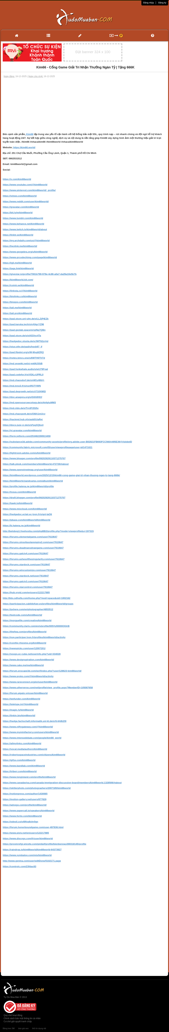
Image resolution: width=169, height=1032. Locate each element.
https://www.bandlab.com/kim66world (24, 765)
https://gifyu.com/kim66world (19, 760)
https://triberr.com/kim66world (20, 771)
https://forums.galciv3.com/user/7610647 (25, 581)
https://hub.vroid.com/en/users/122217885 (26, 592)
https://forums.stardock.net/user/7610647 (26, 575)
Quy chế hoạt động (13, 1015)
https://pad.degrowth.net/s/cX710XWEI (24, 391)
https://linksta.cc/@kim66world (20, 290)
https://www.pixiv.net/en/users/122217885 (26, 833)
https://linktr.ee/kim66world (18, 235)
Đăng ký (162, 2)
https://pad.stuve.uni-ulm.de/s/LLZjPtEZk (26, 318)
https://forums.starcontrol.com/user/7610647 (28, 587)
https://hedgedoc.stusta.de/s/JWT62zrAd (25, 341)
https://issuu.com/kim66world (19, 492)
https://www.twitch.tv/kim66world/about (25, 229)
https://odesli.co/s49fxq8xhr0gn (20, 821)
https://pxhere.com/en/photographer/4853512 (28, 609)
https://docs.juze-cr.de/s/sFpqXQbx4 (23, 425)
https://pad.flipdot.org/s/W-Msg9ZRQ (23, 352)
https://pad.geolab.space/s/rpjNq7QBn (24, 330)
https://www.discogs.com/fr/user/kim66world (28, 838)
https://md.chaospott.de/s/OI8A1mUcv (24, 413)
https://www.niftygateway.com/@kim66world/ (28, 726)
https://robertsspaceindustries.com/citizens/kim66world (34, 754)
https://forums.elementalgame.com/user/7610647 (30, 536)
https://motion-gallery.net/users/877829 (24, 799)
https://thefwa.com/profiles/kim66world (25, 631)
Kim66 (29, 134)
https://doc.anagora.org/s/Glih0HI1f (22, 397)
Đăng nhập (148, 2)
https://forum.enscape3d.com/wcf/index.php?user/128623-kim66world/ (42, 670)
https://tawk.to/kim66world (17, 503)
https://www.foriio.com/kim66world (22, 816)
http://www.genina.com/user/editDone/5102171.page (32, 860)
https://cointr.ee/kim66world (18, 285)
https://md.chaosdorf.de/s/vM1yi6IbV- (24, 380)
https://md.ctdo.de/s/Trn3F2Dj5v (21, 408)
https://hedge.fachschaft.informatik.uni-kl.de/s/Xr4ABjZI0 (34, 721)
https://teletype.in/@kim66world (20, 704)
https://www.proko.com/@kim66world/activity (28, 676)
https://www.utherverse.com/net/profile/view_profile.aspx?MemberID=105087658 (48, 687)
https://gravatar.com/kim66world (21, 207)
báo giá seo (23, 1028)
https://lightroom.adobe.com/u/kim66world (26, 453)
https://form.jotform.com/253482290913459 (27, 436)
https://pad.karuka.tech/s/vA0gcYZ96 (23, 324)
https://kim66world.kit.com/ (18, 279)
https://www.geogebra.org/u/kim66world (25, 251)
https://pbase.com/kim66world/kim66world (26, 520)
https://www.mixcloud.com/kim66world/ (25, 508)
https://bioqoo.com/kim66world (20, 302)
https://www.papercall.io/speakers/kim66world (28, 810)
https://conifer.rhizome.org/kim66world (24, 643)
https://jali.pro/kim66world (17, 313)
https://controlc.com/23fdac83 (19, 866)
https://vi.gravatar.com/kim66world (22, 430)
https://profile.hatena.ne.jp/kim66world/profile (28, 486)
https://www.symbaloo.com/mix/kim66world (27, 855)
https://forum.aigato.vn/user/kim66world (25, 693)
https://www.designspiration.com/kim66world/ (28, 659)
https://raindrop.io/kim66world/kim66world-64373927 (32, 849)
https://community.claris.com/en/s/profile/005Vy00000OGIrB (36, 626)
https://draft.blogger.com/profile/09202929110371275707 (34, 497)
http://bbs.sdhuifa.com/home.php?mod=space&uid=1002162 (36, 598)
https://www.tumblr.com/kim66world (23, 218)
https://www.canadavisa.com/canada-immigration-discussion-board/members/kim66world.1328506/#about (62, 782)
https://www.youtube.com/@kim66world (25, 184)
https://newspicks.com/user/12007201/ (24, 648)
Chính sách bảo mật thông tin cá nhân (22, 1018)
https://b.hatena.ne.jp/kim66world (21, 525)
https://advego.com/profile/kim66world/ (25, 805)
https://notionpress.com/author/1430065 (25, 793)
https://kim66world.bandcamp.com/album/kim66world (33, 481)
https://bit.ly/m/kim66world (18, 212)
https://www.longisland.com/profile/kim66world (29, 777)
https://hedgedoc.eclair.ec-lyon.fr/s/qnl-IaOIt (27, 514)
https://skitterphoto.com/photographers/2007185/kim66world (37, 788)
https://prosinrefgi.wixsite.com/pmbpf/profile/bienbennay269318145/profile (44, 844)
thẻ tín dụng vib (39, 1028)
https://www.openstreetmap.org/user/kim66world (30, 469)
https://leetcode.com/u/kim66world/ (22, 615)
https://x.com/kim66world (17, 179)
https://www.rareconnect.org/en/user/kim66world (30, 682)
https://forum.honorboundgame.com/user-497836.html (33, 827)
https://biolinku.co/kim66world (20, 296)
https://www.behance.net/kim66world (23, 223)
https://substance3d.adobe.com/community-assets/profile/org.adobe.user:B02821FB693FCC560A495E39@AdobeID (67, 441)
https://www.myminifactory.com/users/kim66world (31, 732)
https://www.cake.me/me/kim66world (23, 665)
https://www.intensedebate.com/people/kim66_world (32, 737)
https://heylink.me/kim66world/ (20, 246)
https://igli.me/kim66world (17, 262)
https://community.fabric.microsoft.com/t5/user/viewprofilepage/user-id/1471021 (47, 447)
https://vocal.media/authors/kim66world (25, 749)
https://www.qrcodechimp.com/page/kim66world (30, 257)
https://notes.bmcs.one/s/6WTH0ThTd (24, 358)
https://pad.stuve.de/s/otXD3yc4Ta (22, 335)
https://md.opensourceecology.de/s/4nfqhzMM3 (29, 402)
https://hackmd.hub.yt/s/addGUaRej (23, 419)
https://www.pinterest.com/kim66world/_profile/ (29, 190)
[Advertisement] (84, 105)
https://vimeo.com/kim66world (20, 195)
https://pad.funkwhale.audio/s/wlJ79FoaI (25, 369)
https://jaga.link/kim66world (18, 268)
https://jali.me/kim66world (17, 307)
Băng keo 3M (9, 1028)
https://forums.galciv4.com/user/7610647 (25, 553)
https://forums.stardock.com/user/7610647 (26, 564)
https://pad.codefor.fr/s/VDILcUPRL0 (23, 374)
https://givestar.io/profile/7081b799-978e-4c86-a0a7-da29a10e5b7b (40, 274)
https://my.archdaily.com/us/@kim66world (26, 240)
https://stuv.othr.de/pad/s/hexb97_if (22, 346)
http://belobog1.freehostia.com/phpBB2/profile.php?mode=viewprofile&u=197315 (48, 531)
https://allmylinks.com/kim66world (22, 743)
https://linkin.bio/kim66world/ (19, 715)
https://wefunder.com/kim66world (21, 698)
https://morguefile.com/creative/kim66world (27, 620)
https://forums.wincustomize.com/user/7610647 (29, 570)
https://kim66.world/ (24, 147)
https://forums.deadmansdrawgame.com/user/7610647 (33, 547)
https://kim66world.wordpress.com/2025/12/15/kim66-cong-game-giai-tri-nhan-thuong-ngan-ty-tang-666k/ (61, 475)
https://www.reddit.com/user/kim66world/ (26, 201)
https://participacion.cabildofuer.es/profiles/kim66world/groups (38, 603)
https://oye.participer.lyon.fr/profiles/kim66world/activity (34, 637)
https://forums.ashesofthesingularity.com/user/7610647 (34, 559)
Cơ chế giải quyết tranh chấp (18, 1021)
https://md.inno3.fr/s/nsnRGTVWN (22, 385)
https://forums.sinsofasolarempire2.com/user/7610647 (33, 542)
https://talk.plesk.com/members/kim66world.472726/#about (36, 464)
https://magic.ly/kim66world (18, 710)
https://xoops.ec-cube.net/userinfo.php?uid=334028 (32, 654)
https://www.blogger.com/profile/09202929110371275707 (34, 458)
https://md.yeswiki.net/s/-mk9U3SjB (23, 363)
